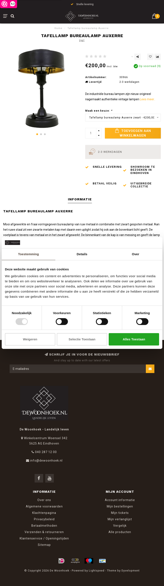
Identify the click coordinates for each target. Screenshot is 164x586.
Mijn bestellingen (120, 506)
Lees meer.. (147, 99)
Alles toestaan (134, 339)
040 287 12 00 (46, 452)
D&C (82, 40)
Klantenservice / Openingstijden (44, 538)
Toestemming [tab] (28, 254)
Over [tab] (135, 254)
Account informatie (120, 500)
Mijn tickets (120, 513)
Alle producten (119, 532)
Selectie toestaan (82, 339)
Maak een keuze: (98, 110)
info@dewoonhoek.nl (46, 460)
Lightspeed (96, 570)
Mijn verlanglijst (120, 519)
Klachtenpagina (44, 513)
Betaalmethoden (44, 525)
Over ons (44, 500)
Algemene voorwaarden (44, 506)
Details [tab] (82, 254)
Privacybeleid (44, 519)
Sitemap (44, 545)
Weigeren (30, 339)
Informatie (80, 199)
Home (58, 28)
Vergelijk (120, 525)
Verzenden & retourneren (44, 532)
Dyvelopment (131, 570)
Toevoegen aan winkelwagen (133, 133)
